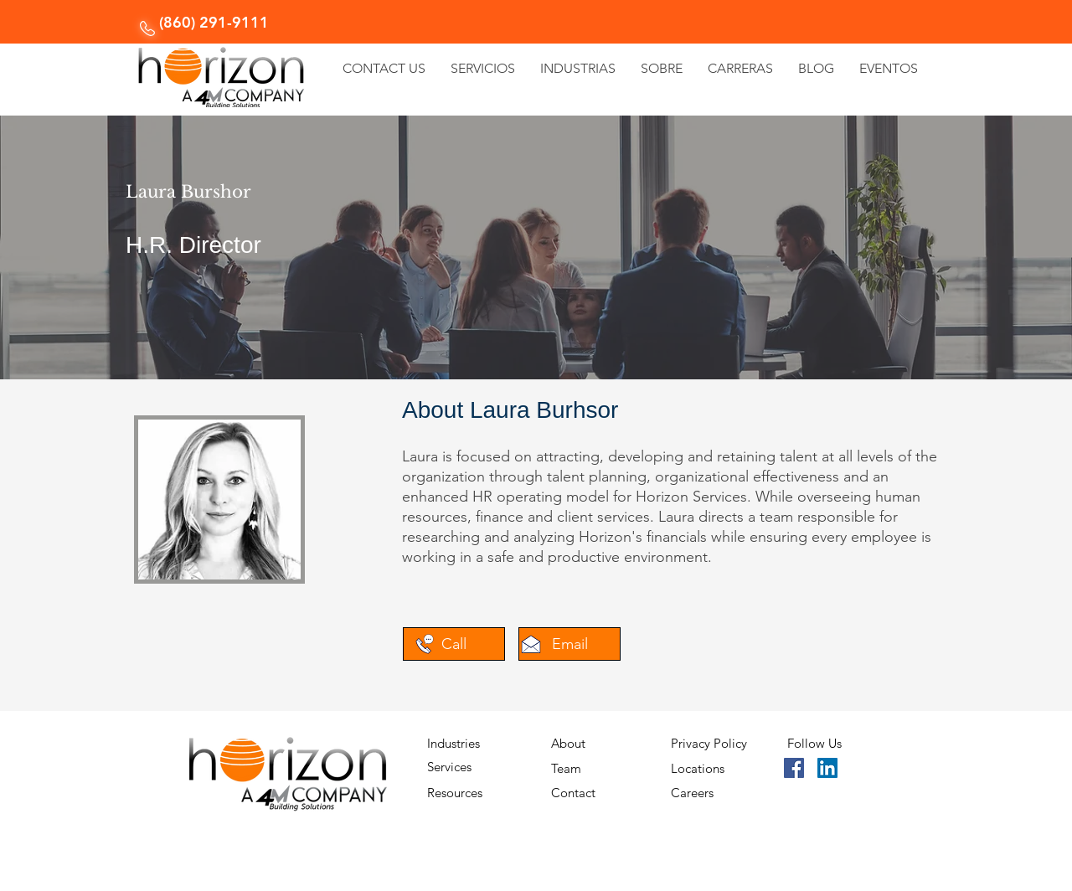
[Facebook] (794, 768)
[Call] (454, 644)
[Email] (569, 644)
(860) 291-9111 (214, 22)
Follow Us (814, 743)
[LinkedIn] (827, 768)
